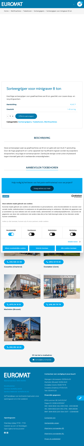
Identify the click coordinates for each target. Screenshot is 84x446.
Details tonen (73, 242)
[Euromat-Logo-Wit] (12, 4)
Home (6, 11)
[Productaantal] (10, 116)
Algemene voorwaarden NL (54, 434)
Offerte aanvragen (26, 116)
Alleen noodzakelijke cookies (15, 248)
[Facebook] (5, 433)
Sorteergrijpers (39, 11)
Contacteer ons (49, 418)
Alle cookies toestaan (68, 248)
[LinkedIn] (7, 433)
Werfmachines (16, 11)
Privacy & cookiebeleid (52, 439)
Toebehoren (27, 11)
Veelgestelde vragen (51, 423)
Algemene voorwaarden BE (54, 428)
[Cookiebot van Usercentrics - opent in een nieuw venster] (73, 196)
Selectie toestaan (42, 248)
